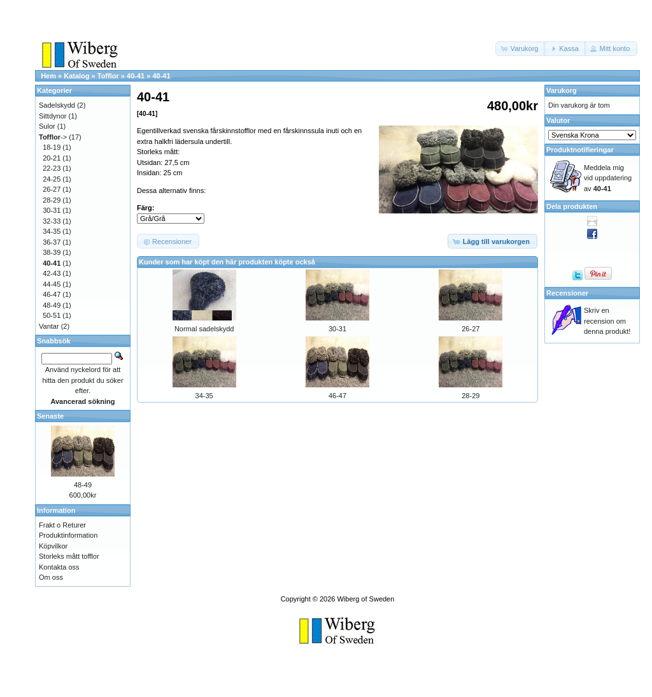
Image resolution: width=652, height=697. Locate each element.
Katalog (76, 76)
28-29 (470, 395)
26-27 (470, 329)
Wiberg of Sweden (365, 599)
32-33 (51, 221)
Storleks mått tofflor (69, 556)
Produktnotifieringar (580, 150)
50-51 (51, 315)
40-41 (136, 76)
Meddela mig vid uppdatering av (608, 178)
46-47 (337, 395)
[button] (520, 48)
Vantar (49, 326)
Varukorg (561, 90)
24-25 (51, 179)
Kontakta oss (59, 567)
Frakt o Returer (62, 525)
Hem (48, 76)
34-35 (204, 395)
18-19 (51, 147)
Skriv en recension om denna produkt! (607, 320)
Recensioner (567, 293)
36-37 (51, 242)
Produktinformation (68, 535)
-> (53, 137)
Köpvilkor (53, 546)
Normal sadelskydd (204, 329)
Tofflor (108, 76)
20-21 (51, 158)
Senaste (50, 416)
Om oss (51, 577)
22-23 (51, 168)
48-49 (51, 305)
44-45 (51, 284)
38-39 (51, 252)
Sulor (47, 126)
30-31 (337, 329)
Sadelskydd (57, 105)
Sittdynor (52, 116)
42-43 (51, 273)
